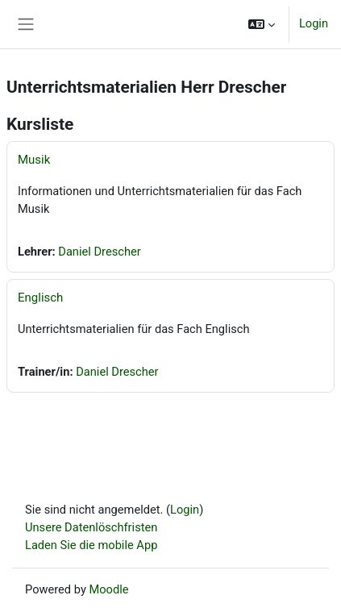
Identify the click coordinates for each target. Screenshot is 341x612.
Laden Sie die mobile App (91, 545)
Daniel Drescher (99, 251)
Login (313, 23)
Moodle (108, 589)
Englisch (40, 297)
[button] (261, 24)
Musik (34, 159)
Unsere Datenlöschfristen (91, 527)
